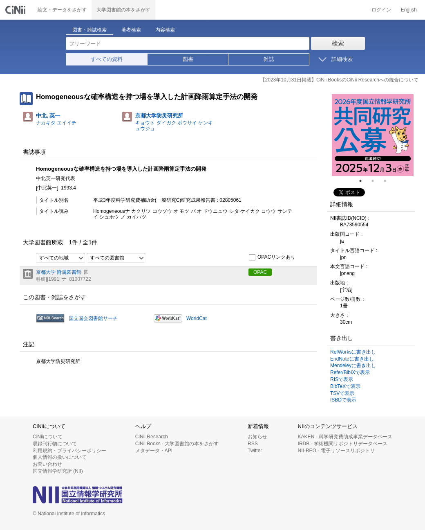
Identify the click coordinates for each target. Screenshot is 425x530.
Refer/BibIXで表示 (350, 372)
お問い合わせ (47, 464)
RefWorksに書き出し (353, 352)
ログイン (381, 10)
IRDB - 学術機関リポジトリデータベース (342, 444)
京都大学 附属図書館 (58, 272)
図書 (188, 59)
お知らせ (257, 437)
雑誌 (269, 59)
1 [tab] (364, 181)
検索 (338, 43)
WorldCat (196, 318)
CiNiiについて (48, 437)
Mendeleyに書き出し (353, 365)
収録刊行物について (55, 444)
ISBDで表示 (343, 400)
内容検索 (165, 30)
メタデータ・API (153, 450)
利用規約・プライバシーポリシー (69, 450)
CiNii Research (151, 437)
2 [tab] (376, 181)
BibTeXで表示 (345, 386)
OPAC (260, 272)
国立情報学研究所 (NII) (58, 471)
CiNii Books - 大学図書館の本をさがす (177, 444)
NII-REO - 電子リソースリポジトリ (336, 450)
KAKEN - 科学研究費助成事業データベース (345, 437)
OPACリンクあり (271, 257)
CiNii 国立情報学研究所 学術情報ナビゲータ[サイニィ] (16, 10)
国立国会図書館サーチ (93, 318)
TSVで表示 (342, 393)
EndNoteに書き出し (352, 359)
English (409, 10)
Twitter (255, 450)
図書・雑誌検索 (89, 30)
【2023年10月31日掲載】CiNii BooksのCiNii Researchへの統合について (339, 80)
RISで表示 (341, 379)
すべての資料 (107, 59)
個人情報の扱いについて (60, 457)
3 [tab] (388, 181)
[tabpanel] (373, 135)
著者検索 (131, 30)
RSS (253, 444)
